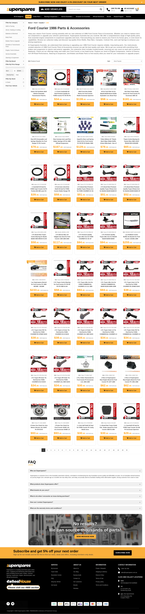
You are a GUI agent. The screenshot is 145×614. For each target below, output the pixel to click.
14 (95, 450)
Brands (109, 16)
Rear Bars (91, 40)
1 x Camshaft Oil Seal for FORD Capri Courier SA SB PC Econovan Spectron (131, 427)
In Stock (15, 82)
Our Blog (76, 571)
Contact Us (76, 578)
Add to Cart (39, 104)
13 (91, 450)
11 (82, 450)
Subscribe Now (123, 553)
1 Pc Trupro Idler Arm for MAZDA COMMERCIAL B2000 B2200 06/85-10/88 (108, 284)
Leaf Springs (122, 40)
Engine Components (117, 51)
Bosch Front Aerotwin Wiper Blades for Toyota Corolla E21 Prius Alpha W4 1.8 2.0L (17, 605)
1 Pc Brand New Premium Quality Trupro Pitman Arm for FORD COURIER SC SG (85, 189)
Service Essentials (67, 16)
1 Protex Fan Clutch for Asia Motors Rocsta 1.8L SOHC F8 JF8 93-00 (39, 427)
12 (86, 450)
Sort (108, 61)
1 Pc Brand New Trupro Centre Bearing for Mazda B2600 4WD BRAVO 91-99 (39, 236)
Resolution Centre (56, 575)
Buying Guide (77, 575)
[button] (18, 16)
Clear (17, 75)
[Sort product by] (127, 61)
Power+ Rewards (101, 568)
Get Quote (54, 585)
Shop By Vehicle (56, 581)
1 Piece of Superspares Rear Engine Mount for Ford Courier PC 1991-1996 (131, 380)
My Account (54, 568)
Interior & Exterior (132, 51)
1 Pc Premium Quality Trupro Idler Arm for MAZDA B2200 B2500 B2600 (108, 236)
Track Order (54, 571)
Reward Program (118, 16)
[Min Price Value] (9, 70)
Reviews (128, 16)
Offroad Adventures (98, 16)
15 (100, 450)
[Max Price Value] (20, 70)
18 (113, 450)
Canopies (99, 40)
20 (122, 450)
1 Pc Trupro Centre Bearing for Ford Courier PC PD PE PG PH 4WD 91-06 (62, 284)
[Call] (113, 9)
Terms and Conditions (102, 585)
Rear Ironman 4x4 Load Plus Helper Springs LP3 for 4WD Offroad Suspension (62, 141)
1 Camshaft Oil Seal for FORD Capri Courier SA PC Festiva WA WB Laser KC (39, 189)
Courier (41, 23)
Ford (35, 23)
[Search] (101, 9)
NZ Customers (77, 581)
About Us (76, 568)
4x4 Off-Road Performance (38, 53)
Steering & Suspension (51, 16)
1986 (47, 23)
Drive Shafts (81, 40)
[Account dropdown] (127, 10)
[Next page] (127, 450)
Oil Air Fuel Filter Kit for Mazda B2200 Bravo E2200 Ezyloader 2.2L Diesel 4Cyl (108, 93)
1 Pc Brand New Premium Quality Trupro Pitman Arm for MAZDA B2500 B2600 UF (131, 189)
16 (104, 450)
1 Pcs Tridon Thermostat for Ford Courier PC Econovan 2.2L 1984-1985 (85, 380)
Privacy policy (100, 581)
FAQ (52, 578)
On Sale (28, 16)
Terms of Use (99, 578)
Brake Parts (37, 16)
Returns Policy (100, 575)
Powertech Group (51, 611)
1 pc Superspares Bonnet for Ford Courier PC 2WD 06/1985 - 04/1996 (39, 284)
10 (78, 450)
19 (118, 450)
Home (30, 23)
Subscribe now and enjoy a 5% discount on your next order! (72, 2)
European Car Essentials (83, 16)
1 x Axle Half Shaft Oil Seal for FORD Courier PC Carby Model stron (85, 427)
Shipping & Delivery (101, 571)
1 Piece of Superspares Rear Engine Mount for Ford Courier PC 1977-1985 (108, 380)
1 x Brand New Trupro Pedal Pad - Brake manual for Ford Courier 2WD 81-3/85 (108, 427)
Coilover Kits (108, 40)
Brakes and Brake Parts (79, 53)
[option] (72, 2)
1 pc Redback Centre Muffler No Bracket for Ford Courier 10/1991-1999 (131, 236)
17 (109, 450)
